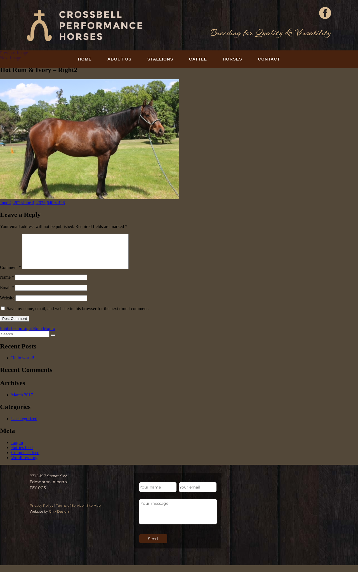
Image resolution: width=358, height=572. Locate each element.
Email (7, 294)
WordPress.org (24, 464)
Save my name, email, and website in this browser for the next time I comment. (78, 315)
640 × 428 (56, 202)
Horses (232, 59)
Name (7, 284)
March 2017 (22, 401)
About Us (119, 59)
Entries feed (22, 454)
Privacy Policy (41, 512)
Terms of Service (70, 512)
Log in (17, 449)
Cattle (198, 59)
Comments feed (25, 459)
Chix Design (59, 518)
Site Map (93, 512)
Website (7, 304)
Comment (10, 274)
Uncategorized (24, 425)
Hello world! (22, 364)
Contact (269, 59)
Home (85, 59)
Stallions (160, 59)
